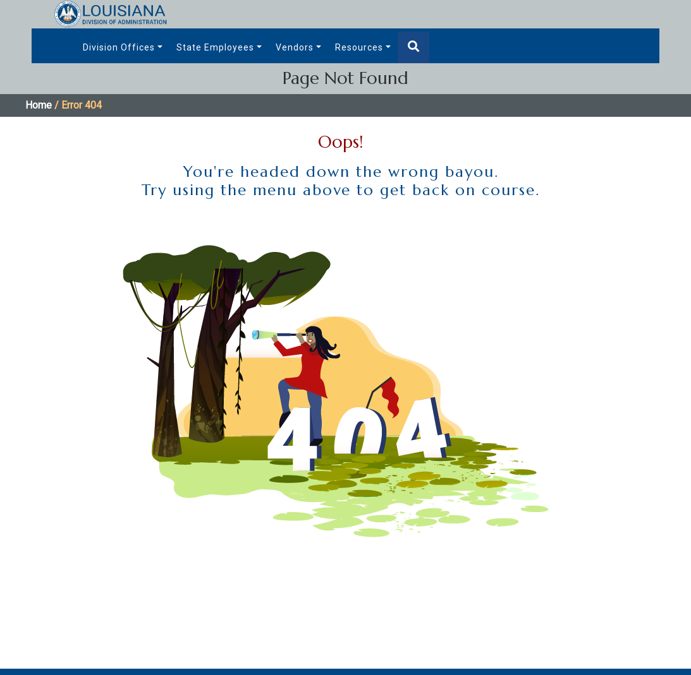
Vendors (295, 47)
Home (38, 105)
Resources (359, 47)
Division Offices (119, 47)
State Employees (215, 47)
